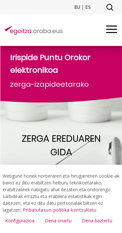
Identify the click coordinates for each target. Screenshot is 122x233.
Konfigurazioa (19, 220)
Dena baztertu (97, 220)
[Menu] (111, 30)
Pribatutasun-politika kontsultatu (60, 210)
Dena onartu (58, 220)
